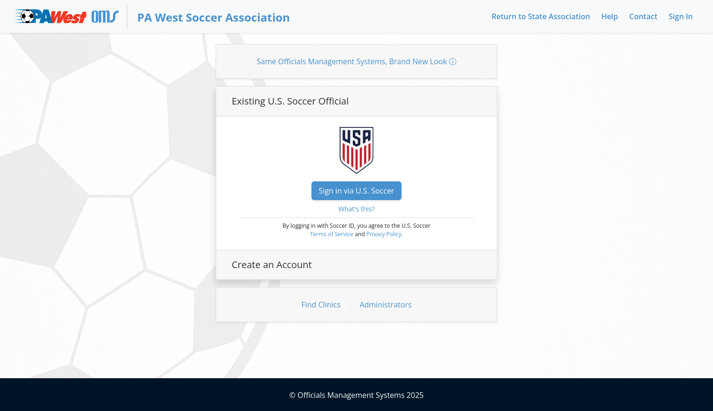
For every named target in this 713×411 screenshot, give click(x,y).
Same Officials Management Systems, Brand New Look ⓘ (356, 61)
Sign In (681, 16)
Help (609, 16)
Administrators (386, 304)
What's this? (356, 208)
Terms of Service (331, 234)
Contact (644, 16)
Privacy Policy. (384, 234)
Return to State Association (541, 16)
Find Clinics (320, 304)
